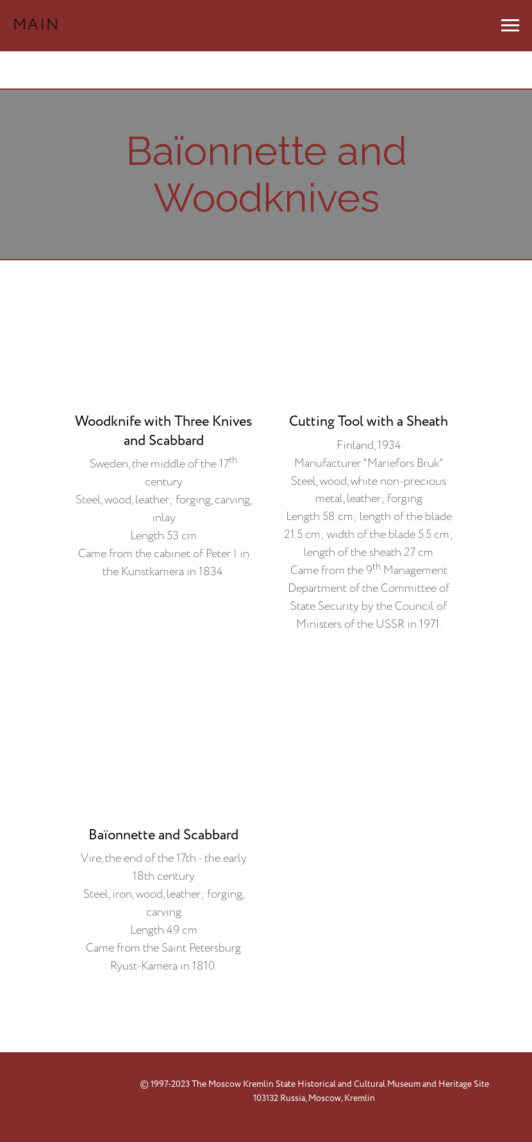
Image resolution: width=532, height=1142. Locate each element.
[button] (163, 440)
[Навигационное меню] (510, 25)
